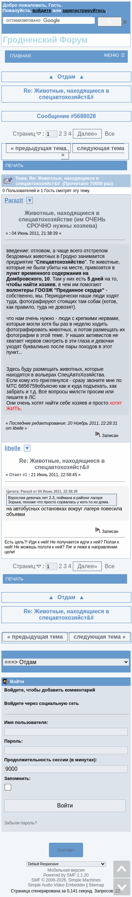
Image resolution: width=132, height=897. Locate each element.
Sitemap (96, 885)
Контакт (66, 850)
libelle (12, 448)
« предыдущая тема (38, 148)
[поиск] (50, 20)
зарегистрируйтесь (84, 10)
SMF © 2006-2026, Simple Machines (65, 880)
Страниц (28, 134)
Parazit (14, 200)
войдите (41, 10)
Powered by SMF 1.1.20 (66, 875)
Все (110, 134)
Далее (87, 134)
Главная (20, 56)
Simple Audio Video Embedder (56, 885)
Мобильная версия (66, 870)
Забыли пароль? (20, 823)
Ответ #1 (18, 474)
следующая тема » (92, 151)
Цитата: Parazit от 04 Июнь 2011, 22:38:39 (41, 491)
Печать (15, 165)
